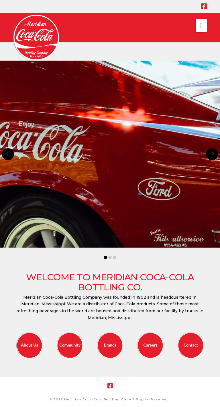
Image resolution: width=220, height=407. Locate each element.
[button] (201, 25)
